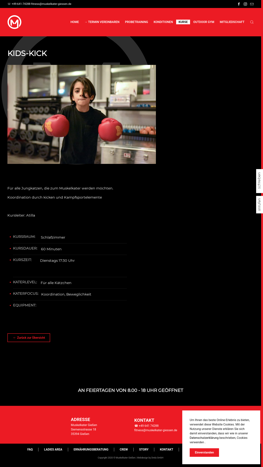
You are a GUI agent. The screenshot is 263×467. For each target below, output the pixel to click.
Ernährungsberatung (91, 449)
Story (143, 449)
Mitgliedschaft (232, 22)
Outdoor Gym (203, 22)
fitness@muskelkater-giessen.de (155, 430)
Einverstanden (204, 452)
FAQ (30, 449)
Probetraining (136, 22)
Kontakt (166, 449)
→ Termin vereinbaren (101, 22)
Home (75, 22)
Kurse (183, 22)
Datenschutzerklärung (204, 438)
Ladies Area (53, 449)
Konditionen (163, 22)
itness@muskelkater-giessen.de (51, 4)
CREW (124, 449)
